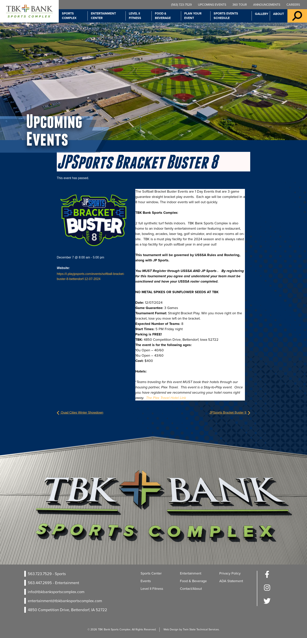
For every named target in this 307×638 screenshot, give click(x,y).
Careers (293, 4)
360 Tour (239, 4)
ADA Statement (231, 581)
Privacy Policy (230, 573)
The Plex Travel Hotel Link (166, 397)
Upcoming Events (212, 4)
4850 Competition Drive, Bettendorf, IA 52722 (67, 610)
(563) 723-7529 (181, 4)
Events (146, 581)
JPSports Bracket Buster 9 (229, 412)
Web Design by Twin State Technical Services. (191, 629)
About (278, 14)
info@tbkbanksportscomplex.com (56, 592)
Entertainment (190, 573)
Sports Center (151, 573)
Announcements (266, 4)
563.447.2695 (40, 583)
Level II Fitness (135, 15)
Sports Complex (69, 15)
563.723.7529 (40, 574)
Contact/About (191, 588)
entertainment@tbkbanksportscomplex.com (65, 601)
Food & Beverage (163, 15)
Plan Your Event (192, 15)
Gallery (261, 14)
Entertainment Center (103, 15)
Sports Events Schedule (226, 15)
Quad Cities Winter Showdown (80, 412)
